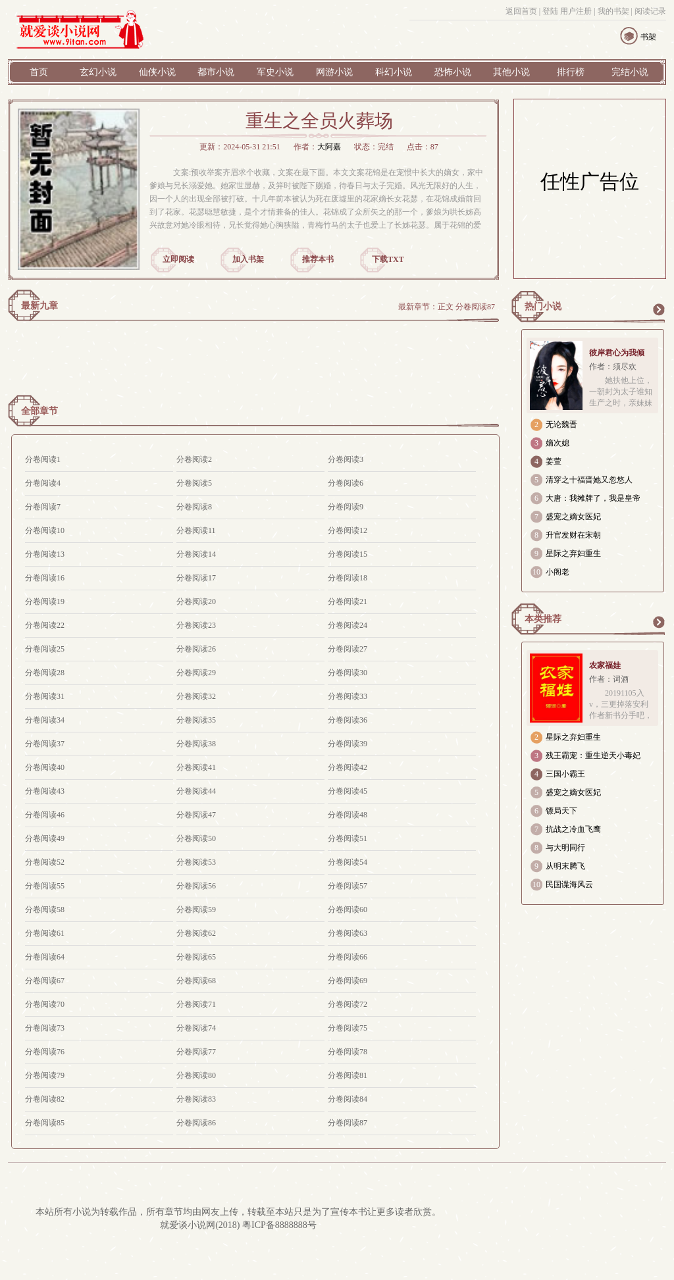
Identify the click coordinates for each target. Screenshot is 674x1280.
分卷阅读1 (43, 459)
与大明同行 (565, 847)
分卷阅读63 (347, 933)
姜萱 (553, 461)
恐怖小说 (452, 72)
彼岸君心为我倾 (616, 352)
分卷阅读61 (45, 933)
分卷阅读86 (196, 1122)
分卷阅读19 (45, 601)
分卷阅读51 (347, 838)
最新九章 (39, 306)
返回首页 (521, 11)
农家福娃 (605, 665)
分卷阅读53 (196, 862)
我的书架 (613, 11)
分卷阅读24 (347, 625)
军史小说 (275, 72)
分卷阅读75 (347, 1028)
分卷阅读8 (194, 506)
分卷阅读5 (194, 483)
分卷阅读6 (345, 483)
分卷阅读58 (45, 909)
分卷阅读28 (45, 672)
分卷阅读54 (347, 862)
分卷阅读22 (45, 625)
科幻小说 (393, 72)
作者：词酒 (609, 679)
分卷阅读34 (45, 720)
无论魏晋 (561, 424)
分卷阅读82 (45, 1099)
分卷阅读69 (347, 980)
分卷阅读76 (45, 1051)
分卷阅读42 (347, 767)
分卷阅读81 (347, 1075)
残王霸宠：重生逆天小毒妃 (593, 755)
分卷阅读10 (45, 530)
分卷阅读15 (347, 554)
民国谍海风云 (569, 884)
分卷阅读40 (45, 767)
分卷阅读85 (45, 1122)
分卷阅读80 (196, 1075)
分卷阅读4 (43, 483)
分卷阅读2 (194, 459)
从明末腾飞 (565, 866)
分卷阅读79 (45, 1075)
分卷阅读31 (45, 696)
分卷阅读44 (196, 791)
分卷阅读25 (45, 648)
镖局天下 (561, 810)
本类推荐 (543, 619)
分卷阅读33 (347, 696)
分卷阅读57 (347, 885)
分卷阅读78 (347, 1051)
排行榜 (570, 72)
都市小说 (215, 72)
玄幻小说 (98, 72)
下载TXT (388, 259)
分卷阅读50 (196, 838)
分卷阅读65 (196, 956)
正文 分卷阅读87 (466, 306)
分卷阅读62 (196, 933)
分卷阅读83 (196, 1099)
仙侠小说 (157, 72)
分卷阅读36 (347, 720)
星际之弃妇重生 (573, 553)
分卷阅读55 (45, 885)
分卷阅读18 (347, 577)
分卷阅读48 (347, 814)
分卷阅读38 (196, 743)
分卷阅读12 (347, 530)
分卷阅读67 (45, 980)
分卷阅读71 (196, 1004)
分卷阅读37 (45, 743)
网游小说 (334, 72)
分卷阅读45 (347, 791)
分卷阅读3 (345, 459)
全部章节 (39, 411)
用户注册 (576, 11)
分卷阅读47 (196, 814)
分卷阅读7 (43, 506)
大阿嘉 (329, 146)
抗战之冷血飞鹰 (573, 829)
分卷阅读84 (347, 1099)
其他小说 (511, 72)
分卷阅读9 (345, 506)
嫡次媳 (557, 443)
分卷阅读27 (347, 648)
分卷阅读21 (347, 601)
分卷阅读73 (45, 1028)
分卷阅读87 (347, 1122)
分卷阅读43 (45, 791)
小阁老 (557, 571)
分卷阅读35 (196, 720)
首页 (39, 72)
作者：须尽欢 (612, 366)
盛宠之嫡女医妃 (573, 516)
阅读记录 (650, 11)
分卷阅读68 (196, 980)
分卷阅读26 (196, 648)
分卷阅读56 (196, 885)
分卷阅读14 (196, 554)
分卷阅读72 (347, 1004)
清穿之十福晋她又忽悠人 (589, 479)
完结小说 (629, 72)
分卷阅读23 (196, 625)
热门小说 (543, 306)
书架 (648, 36)
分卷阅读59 (196, 909)
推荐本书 (318, 259)
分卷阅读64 (45, 956)
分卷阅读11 (196, 530)
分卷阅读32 (196, 696)
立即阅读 (178, 259)
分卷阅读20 (196, 601)
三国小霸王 (565, 774)
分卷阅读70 (45, 1004)
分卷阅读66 (347, 956)
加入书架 (248, 259)
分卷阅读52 (45, 862)
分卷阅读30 (347, 672)
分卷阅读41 (196, 767)
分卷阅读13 (45, 554)
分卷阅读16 (45, 577)
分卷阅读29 (196, 672)
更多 (658, 309)
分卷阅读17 (196, 577)
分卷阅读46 (45, 814)
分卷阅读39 (347, 743)
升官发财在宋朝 (573, 535)
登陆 (550, 11)
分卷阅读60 (347, 909)
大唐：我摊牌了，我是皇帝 (593, 498)
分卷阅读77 (196, 1051)
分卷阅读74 (196, 1028)
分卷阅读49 (45, 838)
